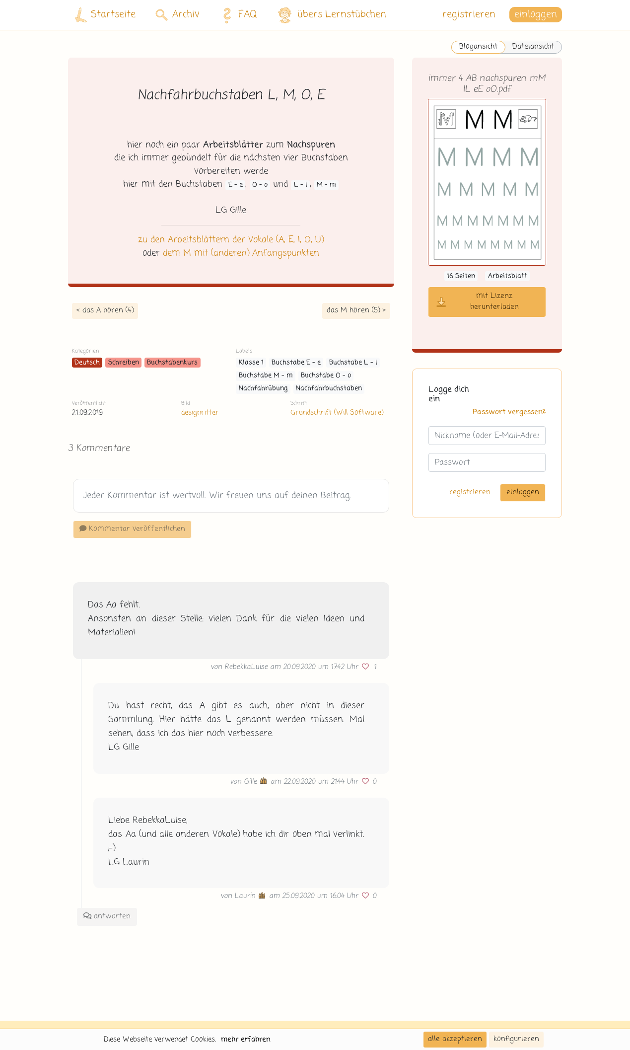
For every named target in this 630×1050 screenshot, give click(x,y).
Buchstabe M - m (266, 375)
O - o (260, 185)
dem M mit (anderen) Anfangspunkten (241, 253)
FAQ (237, 15)
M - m (326, 185)
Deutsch (87, 363)
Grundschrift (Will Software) (336, 413)
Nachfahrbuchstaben (329, 388)
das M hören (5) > (356, 310)
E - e (235, 185)
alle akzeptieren (455, 1039)
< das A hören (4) (105, 310)
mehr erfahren (246, 1040)
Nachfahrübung (263, 388)
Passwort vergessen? (509, 412)
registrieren (468, 14)
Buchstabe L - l (353, 363)
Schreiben (123, 363)
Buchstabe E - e (296, 363)
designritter (200, 413)
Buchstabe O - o (326, 375)
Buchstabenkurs (172, 363)
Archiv (177, 14)
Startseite (105, 15)
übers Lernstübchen (331, 15)
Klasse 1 (251, 363)
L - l (300, 185)
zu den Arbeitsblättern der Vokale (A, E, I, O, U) (231, 239)
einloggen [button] (535, 14)
